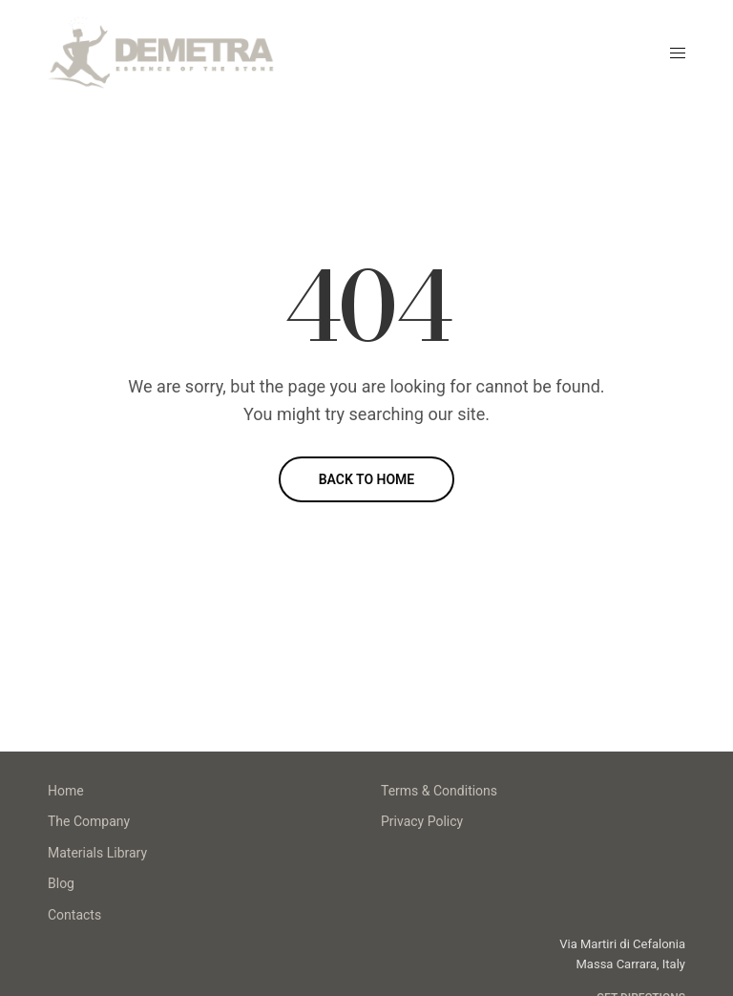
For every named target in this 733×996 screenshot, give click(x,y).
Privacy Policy (422, 821)
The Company (89, 821)
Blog (61, 883)
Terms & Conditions (439, 790)
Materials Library (97, 852)
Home (66, 790)
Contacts (74, 914)
